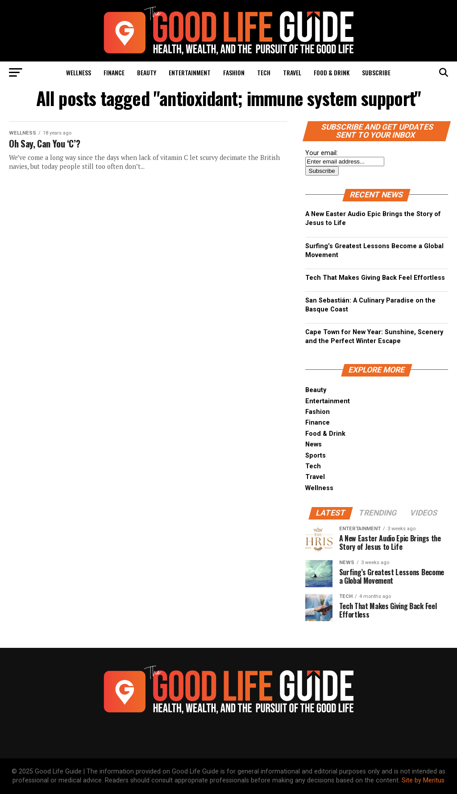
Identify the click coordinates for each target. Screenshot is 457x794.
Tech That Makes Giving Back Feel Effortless (375, 278)
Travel (292, 72)
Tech (263, 72)
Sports (315, 455)
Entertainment (190, 72)
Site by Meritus (423, 780)
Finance (114, 72)
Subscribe (376, 72)
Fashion (234, 72)
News (313, 444)
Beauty (146, 72)
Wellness (78, 72)
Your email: (321, 153)
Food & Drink (331, 72)
